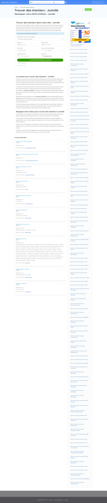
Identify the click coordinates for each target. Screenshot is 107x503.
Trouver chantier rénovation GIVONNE (80, 265)
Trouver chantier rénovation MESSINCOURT (77, 424)
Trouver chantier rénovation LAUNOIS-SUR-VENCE (80, 420)
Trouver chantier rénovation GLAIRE (79, 308)
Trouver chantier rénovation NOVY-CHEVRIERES (79, 386)
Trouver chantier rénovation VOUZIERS (80, 74)
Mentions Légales (58, 500)
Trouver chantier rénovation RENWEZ (80, 150)
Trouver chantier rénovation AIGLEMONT (77, 159)
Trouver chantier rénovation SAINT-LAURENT (79, 213)
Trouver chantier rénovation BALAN (79, 169)
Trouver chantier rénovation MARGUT (80, 356)
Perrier (26, 189)
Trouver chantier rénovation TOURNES (80, 244)
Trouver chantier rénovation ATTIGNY (80, 217)
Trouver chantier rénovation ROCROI (80, 112)
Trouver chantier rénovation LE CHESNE (80, 277)
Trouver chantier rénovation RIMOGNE (80, 177)
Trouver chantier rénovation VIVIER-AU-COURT (80, 87)
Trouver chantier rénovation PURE (79, 415)
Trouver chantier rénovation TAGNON (80, 281)
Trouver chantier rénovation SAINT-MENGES (79, 273)
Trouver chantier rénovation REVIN (79, 56)
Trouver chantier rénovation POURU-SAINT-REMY (79, 221)
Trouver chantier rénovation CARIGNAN (80, 96)
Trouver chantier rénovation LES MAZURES (78, 294)
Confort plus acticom (29, 174)
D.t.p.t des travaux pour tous (31, 160)
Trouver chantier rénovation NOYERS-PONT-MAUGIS (79, 381)
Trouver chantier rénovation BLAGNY (80, 205)
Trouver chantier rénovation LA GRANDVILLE (78, 346)
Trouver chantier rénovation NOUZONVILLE (77, 64)
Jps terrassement (29, 203)
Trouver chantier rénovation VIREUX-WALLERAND (79, 137)
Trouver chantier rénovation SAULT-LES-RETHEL (80, 132)
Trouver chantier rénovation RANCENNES (77, 372)
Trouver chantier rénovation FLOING (80, 100)
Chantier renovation (9, 2)
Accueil (16, 7)
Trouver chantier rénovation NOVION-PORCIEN (79, 457)
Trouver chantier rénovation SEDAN (79, 49)
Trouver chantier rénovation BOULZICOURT (77, 313)
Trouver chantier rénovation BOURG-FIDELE (79, 326)
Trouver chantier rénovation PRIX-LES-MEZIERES (79, 200)
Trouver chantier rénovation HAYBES (80, 124)
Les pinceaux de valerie (30, 147)
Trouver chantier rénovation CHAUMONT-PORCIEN (77, 474)
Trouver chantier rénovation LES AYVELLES (78, 299)
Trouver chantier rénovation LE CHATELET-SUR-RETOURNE (78, 411)
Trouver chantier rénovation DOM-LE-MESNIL (79, 248)
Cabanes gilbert (28, 277)
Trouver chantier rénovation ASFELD (80, 285)
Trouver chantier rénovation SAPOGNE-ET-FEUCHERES (80, 447)
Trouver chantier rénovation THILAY (79, 261)
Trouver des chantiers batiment (27, 7)
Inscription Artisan (98, 2)
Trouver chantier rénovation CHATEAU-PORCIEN (80, 182)
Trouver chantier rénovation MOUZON (80, 108)
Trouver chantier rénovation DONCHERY (80, 115)
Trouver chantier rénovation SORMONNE (77, 391)
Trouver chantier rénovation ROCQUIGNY (77, 321)
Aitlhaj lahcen (28, 232)
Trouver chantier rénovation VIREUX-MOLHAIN (79, 146)
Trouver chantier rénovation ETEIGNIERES (77, 462)
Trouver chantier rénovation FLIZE (79, 208)
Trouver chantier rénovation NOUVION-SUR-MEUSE (80, 120)
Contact (66, 500)
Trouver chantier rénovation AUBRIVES (80, 317)
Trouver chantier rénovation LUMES (79, 269)
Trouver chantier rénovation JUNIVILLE (80, 230)
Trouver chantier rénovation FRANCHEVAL (77, 396)
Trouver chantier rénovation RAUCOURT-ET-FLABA (77, 304)
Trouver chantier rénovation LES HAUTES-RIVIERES (78, 154)
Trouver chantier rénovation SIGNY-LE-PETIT (80, 195)
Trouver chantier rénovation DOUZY (79, 141)
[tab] (40, 142)
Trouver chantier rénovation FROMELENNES (77, 235)
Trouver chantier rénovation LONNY (79, 466)
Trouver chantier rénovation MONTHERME (77, 104)
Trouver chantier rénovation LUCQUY (80, 470)
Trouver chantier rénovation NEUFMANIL (77, 226)
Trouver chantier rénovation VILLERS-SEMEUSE (79, 92)
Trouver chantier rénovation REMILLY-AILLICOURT (79, 331)
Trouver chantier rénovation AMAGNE (80, 363)
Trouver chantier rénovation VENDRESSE (80, 478)
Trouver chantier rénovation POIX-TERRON (79, 341)
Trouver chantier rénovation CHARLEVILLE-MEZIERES (77, 45)
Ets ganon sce (28, 291)
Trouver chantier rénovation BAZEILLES (80, 128)
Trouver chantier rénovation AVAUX (79, 442)
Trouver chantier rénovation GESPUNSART (77, 253)
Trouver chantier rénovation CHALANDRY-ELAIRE (77, 429)
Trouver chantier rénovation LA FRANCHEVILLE (78, 164)
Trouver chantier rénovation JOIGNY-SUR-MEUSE (79, 367)
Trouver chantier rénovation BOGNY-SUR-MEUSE (79, 69)
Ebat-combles (28, 218)
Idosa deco (27, 262)
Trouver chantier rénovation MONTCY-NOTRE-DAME (80, 173)
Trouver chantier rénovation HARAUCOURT (77, 336)
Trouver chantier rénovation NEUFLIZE (80, 376)
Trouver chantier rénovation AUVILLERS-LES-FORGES (80, 289)
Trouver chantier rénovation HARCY (79, 439)
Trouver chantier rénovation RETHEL (80, 53)
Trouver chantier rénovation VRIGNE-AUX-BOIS (79, 82)
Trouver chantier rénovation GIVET (79, 60)
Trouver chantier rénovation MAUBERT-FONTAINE (80, 240)
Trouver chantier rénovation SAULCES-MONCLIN (80, 401)
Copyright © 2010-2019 (42, 500)
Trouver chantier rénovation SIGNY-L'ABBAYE (79, 187)
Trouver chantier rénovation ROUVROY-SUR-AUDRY (80, 434)
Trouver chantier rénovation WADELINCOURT (77, 483)
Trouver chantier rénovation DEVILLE (80, 258)
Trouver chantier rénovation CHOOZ (80, 359)
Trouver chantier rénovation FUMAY (79, 77)
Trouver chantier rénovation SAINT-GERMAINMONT (79, 351)
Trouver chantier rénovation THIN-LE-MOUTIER (79, 406)
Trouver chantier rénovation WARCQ (80, 191)
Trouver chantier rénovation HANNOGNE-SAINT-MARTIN (77, 452)
